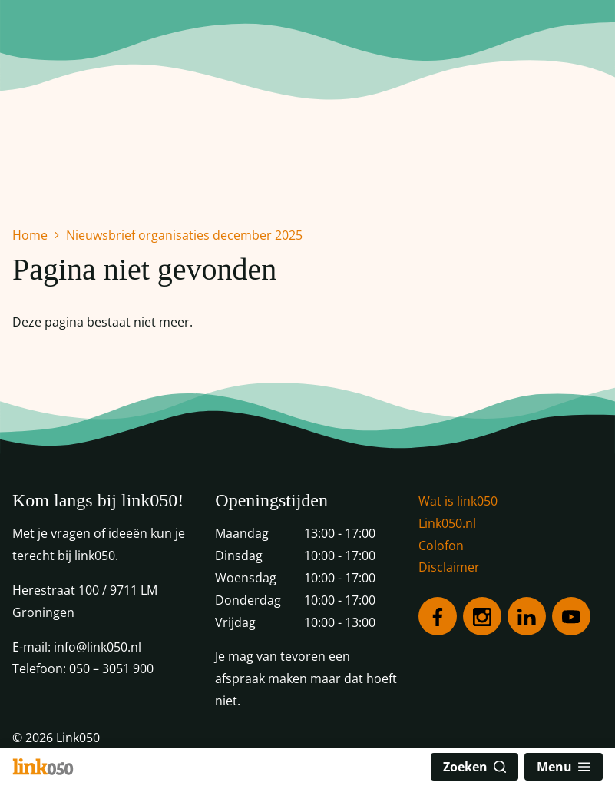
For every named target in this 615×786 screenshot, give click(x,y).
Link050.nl (447, 523)
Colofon (441, 545)
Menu (563, 766)
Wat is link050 (458, 500)
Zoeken (474, 766)
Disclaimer (449, 567)
